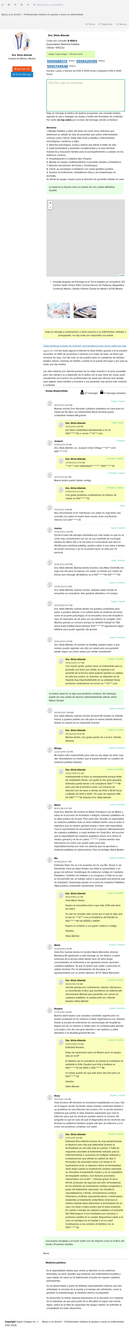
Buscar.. (122, 24)
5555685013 (57, 61)
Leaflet (121, 275)
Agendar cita (22, 69)
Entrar (90, 24)
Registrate (105, 24)
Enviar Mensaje (22, 74)
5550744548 (57, 66)
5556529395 (86, 61)
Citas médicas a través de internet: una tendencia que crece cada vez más (84, 346)
